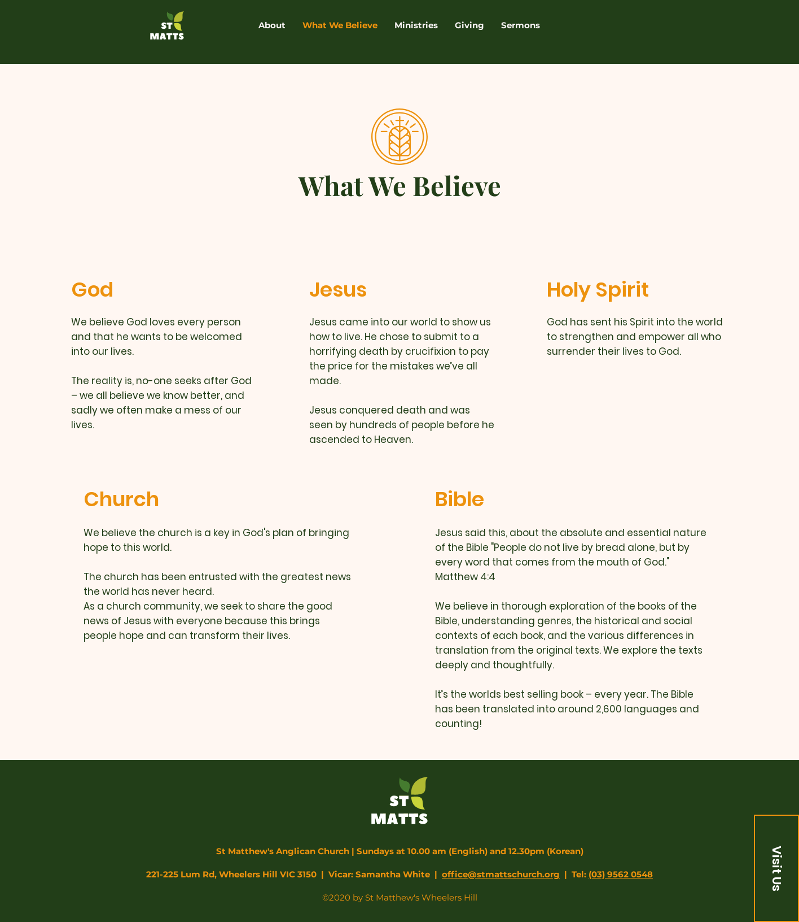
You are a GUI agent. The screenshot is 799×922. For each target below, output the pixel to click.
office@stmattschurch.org (501, 874)
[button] (776, 868)
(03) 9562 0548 (621, 874)
